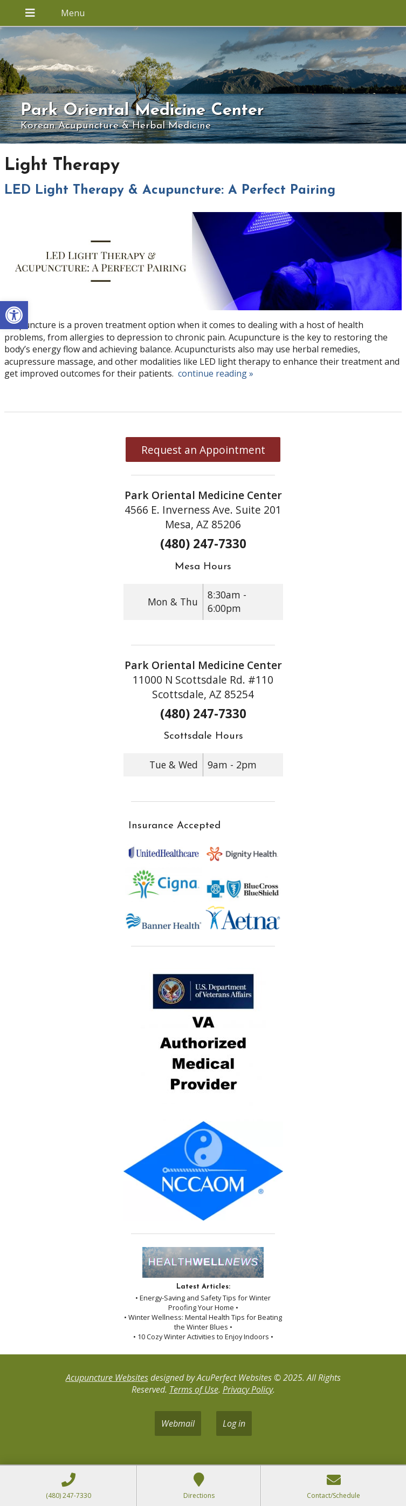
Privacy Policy (248, 1389)
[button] (14, 315)
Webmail (178, 1423)
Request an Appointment (203, 449)
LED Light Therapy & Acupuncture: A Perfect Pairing (169, 190)
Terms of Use (193, 1389)
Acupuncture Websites (107, 1378)
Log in (234, 1423)
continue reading (215, 373)
